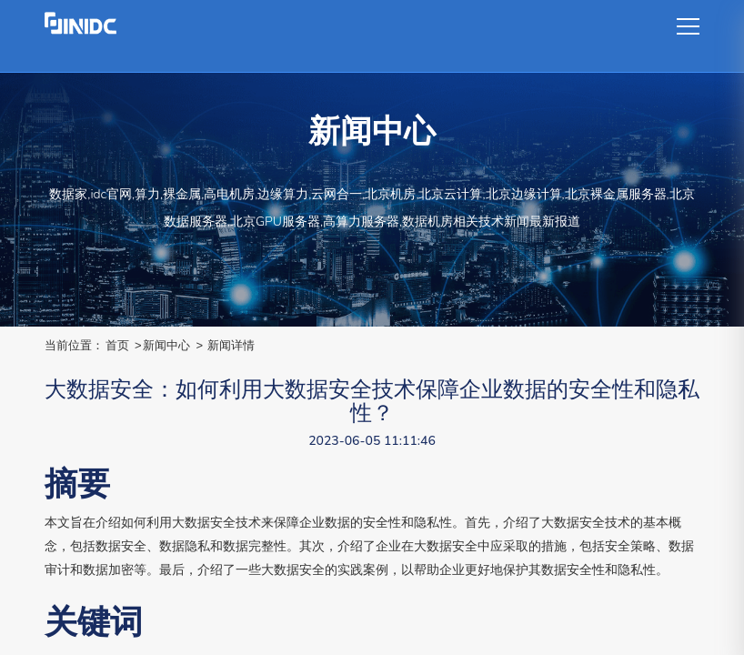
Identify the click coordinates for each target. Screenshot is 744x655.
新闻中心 (166, 345)
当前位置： (74, 345)
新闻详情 (231, 345)
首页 (117, 345)
